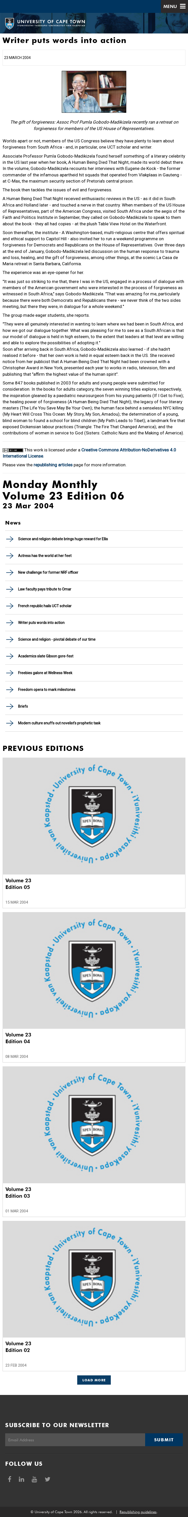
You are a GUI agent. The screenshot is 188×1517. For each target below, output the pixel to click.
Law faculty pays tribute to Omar (44, 589)
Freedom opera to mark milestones (46, 690)
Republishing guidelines (138, 1512)
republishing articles (53, 464)
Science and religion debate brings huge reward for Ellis (63, 539)
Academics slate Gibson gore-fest (45, 656)
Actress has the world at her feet (45, 556)
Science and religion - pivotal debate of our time (57, 639)
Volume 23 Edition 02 (18, 1346)
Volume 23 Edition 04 (18, 1038)
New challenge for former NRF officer (48, 572)
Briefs (23, 706)
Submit (164, 1439)
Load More (94, 1380)
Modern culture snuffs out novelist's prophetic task (59, 723)
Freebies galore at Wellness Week (45, 673)
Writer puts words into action (41, 623)
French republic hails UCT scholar (45, 606)
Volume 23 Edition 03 (18, 1192)
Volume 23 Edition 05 (18, 883)
